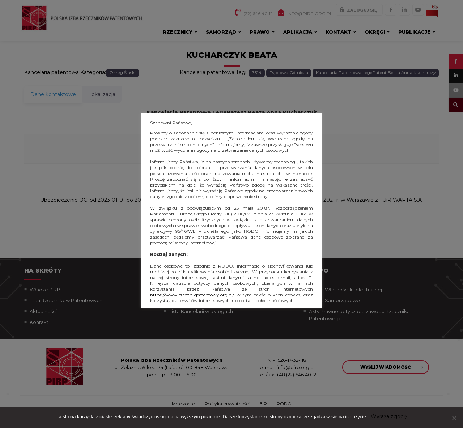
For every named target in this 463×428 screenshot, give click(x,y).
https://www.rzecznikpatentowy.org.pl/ (192, 295)
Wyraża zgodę (389, 416)
